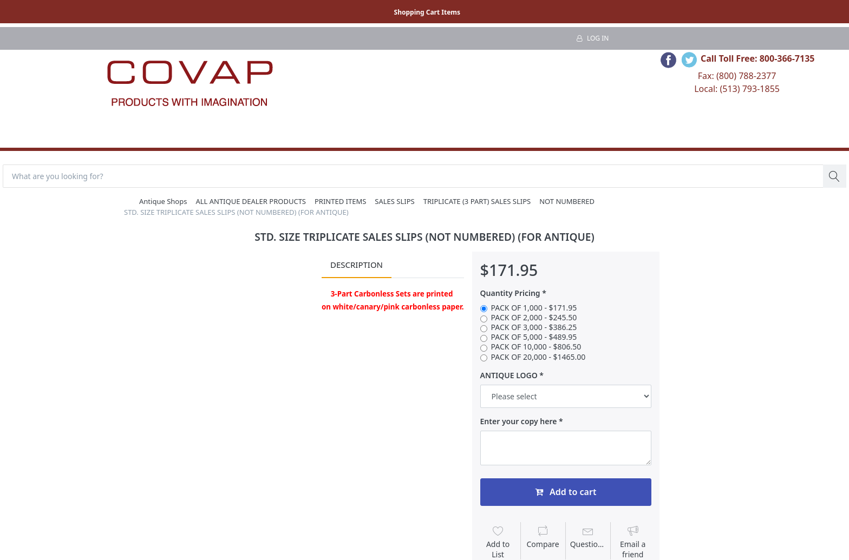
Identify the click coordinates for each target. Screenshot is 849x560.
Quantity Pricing (510, 293)
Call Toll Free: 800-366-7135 (758, 58)
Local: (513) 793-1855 (737, 89)
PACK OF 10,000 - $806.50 (536, 347)
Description (356, 264)
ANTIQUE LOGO (509, 375)
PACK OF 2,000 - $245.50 (534, 317)
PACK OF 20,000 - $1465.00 (538, 357)
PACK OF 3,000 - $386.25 (534, 327)
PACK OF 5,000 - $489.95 (534, 337)
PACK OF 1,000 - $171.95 (534, 308)
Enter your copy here (518, 421)
